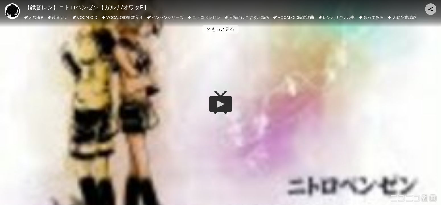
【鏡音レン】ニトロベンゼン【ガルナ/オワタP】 (86, 7)
